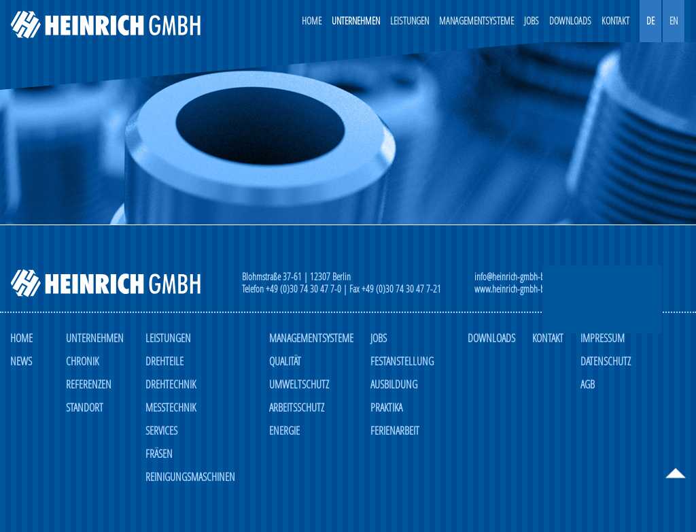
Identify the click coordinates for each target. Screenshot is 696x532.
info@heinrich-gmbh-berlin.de (521, 277)
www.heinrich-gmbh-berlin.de (521, 289)
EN (673, 20)
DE (650, 20)
